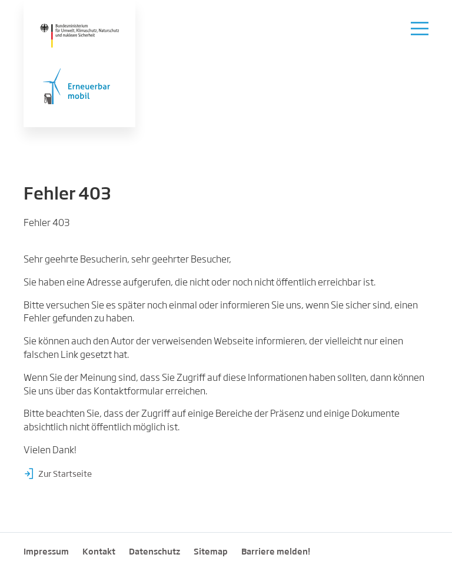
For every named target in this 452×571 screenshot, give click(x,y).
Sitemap (211, 552)
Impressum (46, 552)
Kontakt (98, 552)
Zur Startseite (65, 474)
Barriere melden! (275, 552)
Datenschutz (154, 552)
